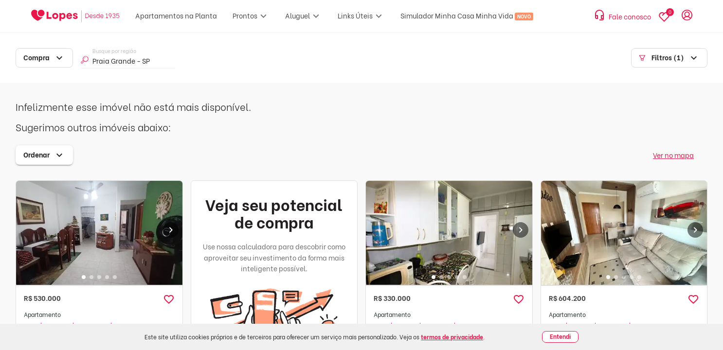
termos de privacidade (452, 336)
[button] (169, 299)
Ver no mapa (673, 155)
